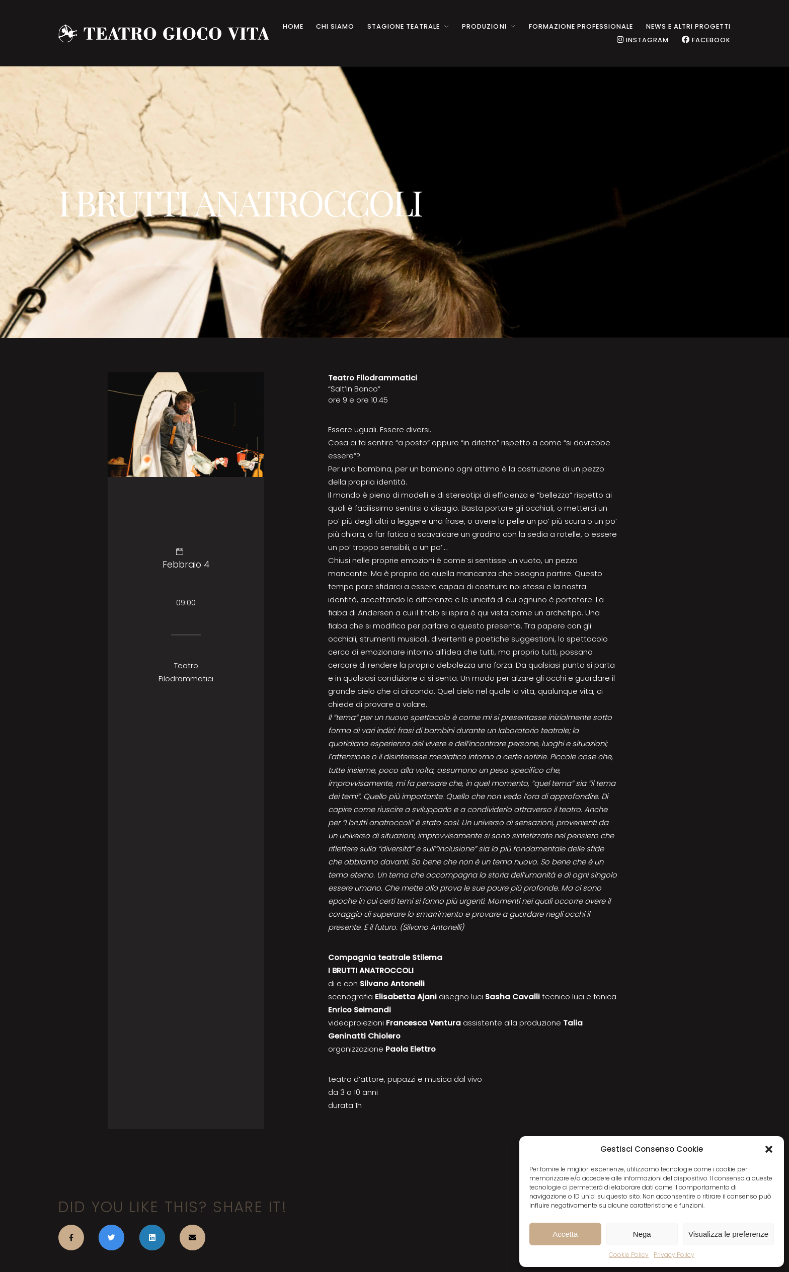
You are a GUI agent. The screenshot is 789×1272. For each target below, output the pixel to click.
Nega (642, 1234)
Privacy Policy (674, 1254)
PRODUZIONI (484, 26)
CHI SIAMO (335, 26)
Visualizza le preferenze (728, 1234)
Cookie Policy (629, 1254)
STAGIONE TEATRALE (403, 26)
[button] (769, 1149)
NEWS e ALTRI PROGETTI (688, 26)
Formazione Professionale (581, 26)
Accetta (565, 1234)
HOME (293, 26)
